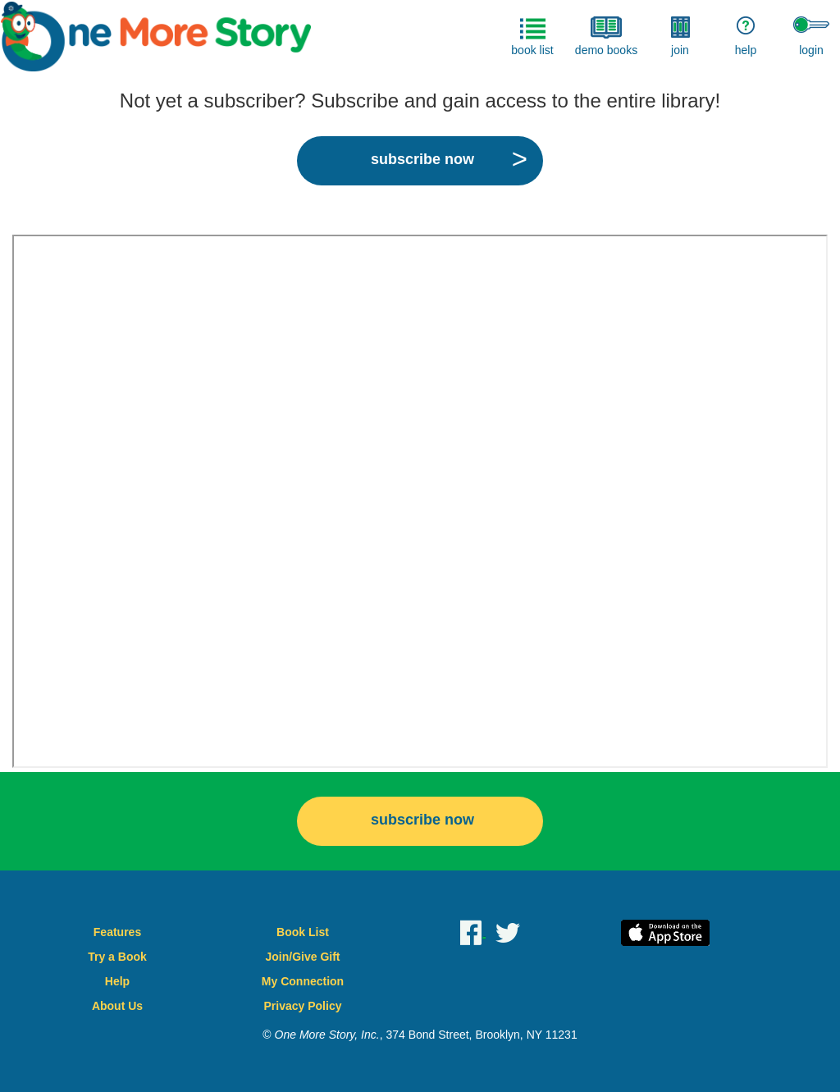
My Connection (303, 981)
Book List (302, 932)
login (811, 36)
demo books (606, 36)
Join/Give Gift (302, 956)
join (680, 36)
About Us (117, 1005)
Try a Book (117, 956)
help (745, 36)
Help (117, 981)
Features (117, 932)
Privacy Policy (303, 1005)
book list (532, 36)
